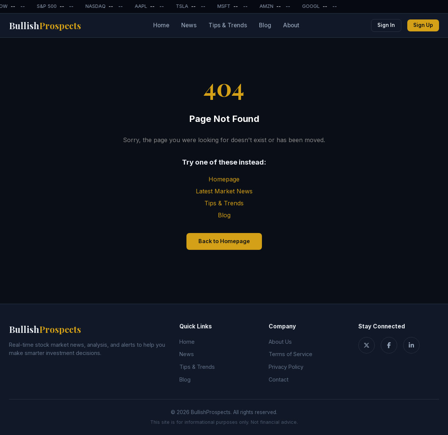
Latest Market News (224, 191)
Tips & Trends (227, 25)
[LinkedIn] (411, 345)
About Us (280, 341)
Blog (265, 25)
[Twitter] (366, 345)
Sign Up (423, 25)
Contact (278, 379)
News (189, 25)
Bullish (45, 25)
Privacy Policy (286, 367)
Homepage (224, 179)
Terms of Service (290, 354)
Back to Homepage (224, 241)
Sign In (386, 25)
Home (161, 25)
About (291, 25)
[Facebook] (389, 345)
